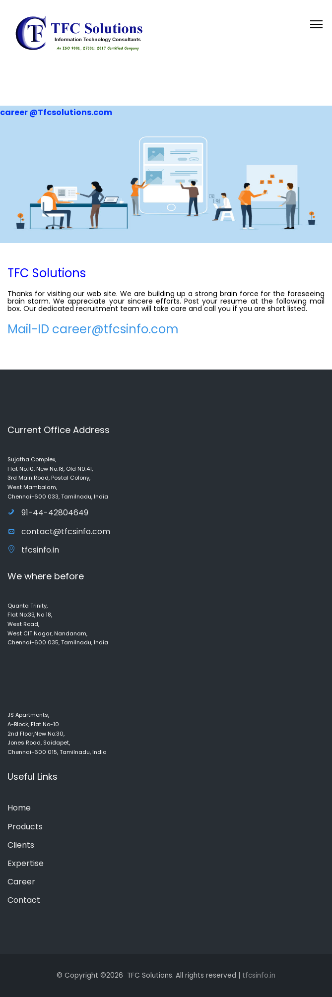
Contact (23, 900)
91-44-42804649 (47, 512)
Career (21, 881)
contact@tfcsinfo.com (58, 531)
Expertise (25, 863)
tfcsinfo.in (33, 550)
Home (19, 807)
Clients (20, 845)
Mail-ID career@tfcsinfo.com (93, 329)
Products (25, 826)
